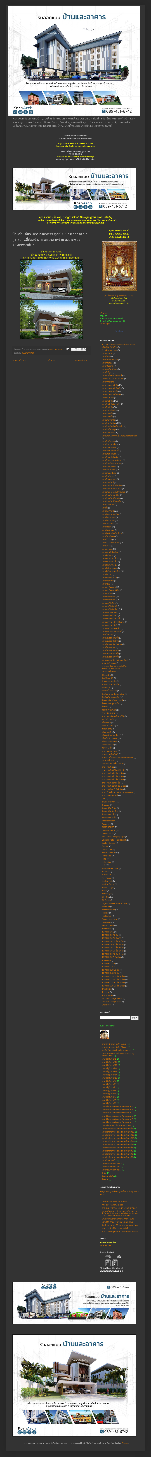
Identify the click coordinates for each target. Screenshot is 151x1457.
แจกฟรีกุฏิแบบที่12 (109, 1068)
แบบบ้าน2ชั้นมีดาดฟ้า (111, 404)
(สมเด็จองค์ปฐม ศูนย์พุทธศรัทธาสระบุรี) (119, 296)
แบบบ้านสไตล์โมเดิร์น (111, 498)
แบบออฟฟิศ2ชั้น (109, 597)
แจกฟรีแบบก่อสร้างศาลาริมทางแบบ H (117, 1122)
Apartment (106, 824)
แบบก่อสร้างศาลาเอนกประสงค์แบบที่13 (118, 1138)
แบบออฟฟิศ (107, 593)
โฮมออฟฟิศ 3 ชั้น (109, 818)
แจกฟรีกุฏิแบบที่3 (109, 1084)
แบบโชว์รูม (106, 372)
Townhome (106, 929)
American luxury (108, 821)
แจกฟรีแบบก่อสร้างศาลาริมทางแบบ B (117, 1110)
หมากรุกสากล (105, 1245)
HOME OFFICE (108, 852)
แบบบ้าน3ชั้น (107, 407)
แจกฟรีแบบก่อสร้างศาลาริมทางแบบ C (117, 1113)
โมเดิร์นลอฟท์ (107, 678)
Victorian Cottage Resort (112, 998)
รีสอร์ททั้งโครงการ (109, 691)
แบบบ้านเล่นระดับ (109, 479)
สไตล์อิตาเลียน (108, 745)
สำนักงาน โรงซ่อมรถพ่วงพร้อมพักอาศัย (117, 757)
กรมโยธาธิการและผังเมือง (112, 1205)
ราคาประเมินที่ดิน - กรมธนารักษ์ (115, 1228)
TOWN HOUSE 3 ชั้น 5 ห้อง (113, 979)
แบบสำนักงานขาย (109, 568)
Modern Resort (108, 884)
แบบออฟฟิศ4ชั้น (109, 603)
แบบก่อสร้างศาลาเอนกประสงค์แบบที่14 (118, 1141)
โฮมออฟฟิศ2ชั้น (108, 815)
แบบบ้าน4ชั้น (107, 414)
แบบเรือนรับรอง (108, 536)
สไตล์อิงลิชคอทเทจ (109, 742)
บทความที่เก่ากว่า (82, 360)
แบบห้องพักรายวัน (109, 577)
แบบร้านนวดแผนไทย (110, 514)
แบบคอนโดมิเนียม (109, 369)
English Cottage (108, 843)
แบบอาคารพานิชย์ (109, 625)
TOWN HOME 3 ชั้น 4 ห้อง (113, 941)
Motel (104, 891)
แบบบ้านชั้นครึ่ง (108, 420)
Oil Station (106, 900)
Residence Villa (108, 910)
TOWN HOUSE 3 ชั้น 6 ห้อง (113, 982)
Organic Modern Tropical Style (114, 903)
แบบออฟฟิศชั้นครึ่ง (110, 606)
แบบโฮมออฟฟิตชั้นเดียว (112, 644)
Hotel (104, 859)
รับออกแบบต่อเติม (109, 681)
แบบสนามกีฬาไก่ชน (110, 552)
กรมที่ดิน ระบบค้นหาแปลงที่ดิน (114, 1202)
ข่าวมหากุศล (105, 324)
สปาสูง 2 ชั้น (107, 748)
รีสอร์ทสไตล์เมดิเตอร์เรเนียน (113, 694)
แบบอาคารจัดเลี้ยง (109, 612)
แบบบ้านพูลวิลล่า (109, 467)
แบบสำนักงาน (107, 555)
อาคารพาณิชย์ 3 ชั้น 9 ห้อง (113, 780)
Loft (103, 865)
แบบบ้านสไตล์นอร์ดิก (110, 495)
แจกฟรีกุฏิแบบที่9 (109, 1103)
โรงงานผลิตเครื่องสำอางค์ (112, 700)
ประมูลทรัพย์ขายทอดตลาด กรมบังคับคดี (118, 1219)
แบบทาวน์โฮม (108, 398)
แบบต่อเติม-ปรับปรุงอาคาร (113, 379)
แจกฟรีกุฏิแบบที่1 (109, 1059)
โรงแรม (105, 707)
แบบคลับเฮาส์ (107, 366)
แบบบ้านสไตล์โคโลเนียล (112, 486)
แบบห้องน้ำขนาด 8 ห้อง (111, 1170)
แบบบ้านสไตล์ (108, 482)
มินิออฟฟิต (106, 675)
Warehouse (106, 1005)
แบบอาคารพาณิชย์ (110, 616)
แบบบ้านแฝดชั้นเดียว (110, 457)
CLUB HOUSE (108, 827)
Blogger (125, 1443)
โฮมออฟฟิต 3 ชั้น (109, 808)
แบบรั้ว (105, 508)
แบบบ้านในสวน (108, 441)
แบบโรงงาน (107, 540)
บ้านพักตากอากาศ (109, 350)
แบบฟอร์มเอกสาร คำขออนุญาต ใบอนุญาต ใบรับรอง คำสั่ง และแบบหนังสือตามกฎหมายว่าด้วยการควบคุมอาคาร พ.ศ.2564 (120, 1213)
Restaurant (106, 916)
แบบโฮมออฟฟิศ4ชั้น (110, 657)
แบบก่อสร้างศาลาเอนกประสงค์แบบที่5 (117, 1148)
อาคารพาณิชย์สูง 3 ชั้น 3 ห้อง (114, 786)
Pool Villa (106, 906)
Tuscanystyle (107, 995)
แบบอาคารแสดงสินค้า (111, 628)
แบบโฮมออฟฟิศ (108, 647)
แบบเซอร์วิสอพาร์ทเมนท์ (112, 375)
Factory (105, 846)
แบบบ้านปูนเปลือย (109, 444)
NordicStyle (106, 894)
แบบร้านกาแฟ (108, 511)
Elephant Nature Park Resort (114, 840)
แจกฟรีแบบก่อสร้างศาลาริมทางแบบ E (117, 1116)
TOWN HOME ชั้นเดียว (111, 957)
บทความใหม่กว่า (20, 360)
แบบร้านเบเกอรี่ (108, 520)
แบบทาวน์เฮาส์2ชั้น (110, 385)
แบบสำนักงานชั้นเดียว (111, 571)
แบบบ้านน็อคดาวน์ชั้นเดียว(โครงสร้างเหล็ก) (119, 436)
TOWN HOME (108, 932)
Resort (104, 913)
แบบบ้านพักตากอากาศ (111, 463)
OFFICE (105, 897)
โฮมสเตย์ (105, 805)
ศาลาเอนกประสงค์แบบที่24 (113, 716)
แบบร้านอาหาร (108, 524)
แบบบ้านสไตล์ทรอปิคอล (112, 489)
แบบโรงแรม (107, 549)
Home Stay (106, 856)
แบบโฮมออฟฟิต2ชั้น (110, 638)
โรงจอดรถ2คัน (108, 1176)
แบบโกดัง (106, 356)
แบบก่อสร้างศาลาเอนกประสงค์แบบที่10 (118, 1132)
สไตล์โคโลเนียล (108, 726)
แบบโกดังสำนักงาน (110, 360)
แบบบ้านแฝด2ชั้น (109, 447)
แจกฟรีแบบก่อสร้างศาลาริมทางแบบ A (117, 1106)
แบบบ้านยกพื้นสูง (109, 473)
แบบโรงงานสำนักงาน (111, 543)
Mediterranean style (110, 868)
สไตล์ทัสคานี (107, 729)
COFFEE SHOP (108, 830)
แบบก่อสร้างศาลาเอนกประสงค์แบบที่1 (117, 1129)
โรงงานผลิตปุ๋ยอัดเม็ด (110, 703)
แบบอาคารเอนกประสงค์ (112, 631)
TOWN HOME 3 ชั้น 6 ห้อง (113, 948)
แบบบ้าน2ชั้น (107, 401)
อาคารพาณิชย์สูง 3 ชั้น (111, 783)
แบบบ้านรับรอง (108, 476)
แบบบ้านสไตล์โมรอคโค (111, 501)
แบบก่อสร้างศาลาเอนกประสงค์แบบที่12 (118, 1135)
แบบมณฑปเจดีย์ (109, 505)
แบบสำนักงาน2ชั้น (109, 558)
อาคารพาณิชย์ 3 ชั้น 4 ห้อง (113, 776)
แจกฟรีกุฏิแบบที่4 (109, 1087)
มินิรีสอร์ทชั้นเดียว (109, 672)
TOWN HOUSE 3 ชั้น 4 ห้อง (113, 976)
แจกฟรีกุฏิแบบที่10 (109, 1062)
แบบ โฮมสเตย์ (107, 635)
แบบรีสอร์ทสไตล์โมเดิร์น (112, 533)
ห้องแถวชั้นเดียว (108, 761)
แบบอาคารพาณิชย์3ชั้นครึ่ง (113, 622)
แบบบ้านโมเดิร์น (109, 470)
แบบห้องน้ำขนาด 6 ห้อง (111, 1167)
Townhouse (106, 960)
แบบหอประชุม (108, 581)
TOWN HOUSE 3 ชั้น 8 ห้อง (113, 986)
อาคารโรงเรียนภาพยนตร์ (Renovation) (117, 792)
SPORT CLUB (108, 925)
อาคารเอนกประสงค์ (110, 795)
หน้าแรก (51, 360)
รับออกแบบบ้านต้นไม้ (110, 684)
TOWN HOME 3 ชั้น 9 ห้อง (113, 954)
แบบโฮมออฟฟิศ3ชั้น (110, 654)
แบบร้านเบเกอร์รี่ (109, 517)
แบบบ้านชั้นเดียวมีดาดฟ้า (112, 426)
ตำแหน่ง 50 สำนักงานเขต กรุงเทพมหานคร (119, 1208)
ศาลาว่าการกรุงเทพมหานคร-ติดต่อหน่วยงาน (120, 1231)
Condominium (107, 833)
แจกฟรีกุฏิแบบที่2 (109, 1081)
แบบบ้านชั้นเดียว (28, 353)
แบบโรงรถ (106, 546)
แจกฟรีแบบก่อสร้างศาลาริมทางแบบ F (117, 1119)
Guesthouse (107, 849)
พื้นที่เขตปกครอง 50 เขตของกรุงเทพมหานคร (120, 1225)
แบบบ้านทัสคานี (108, 432)
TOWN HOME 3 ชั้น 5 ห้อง (113, 945)
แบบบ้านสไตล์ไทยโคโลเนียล (113, 492)
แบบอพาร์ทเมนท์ (109, 587)
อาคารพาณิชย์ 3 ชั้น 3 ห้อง (113, 773)
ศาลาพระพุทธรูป (108, 713)
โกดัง (104, 1173)
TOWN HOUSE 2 (109, 967)
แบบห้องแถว (107, 574)
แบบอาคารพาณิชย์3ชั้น (111, 619)
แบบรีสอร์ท (106, 527)
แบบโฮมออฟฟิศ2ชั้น (110, 650)
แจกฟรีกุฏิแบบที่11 (109, 1065)
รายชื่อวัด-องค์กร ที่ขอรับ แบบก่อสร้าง (117, 1050)
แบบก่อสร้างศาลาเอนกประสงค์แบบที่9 (117, 1157)
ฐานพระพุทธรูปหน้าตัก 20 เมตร (114, 1047)
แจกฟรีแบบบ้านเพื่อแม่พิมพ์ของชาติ (116, 1125)
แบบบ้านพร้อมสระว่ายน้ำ (112, 460)
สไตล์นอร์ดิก (107, 732)
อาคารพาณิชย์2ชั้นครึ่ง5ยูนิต (113, 770)
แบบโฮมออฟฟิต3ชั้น (110, 641)
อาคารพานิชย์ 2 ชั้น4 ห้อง (112, 789)
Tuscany (105, 992)
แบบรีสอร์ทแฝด (108, 530)
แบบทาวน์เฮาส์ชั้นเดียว (111, 395)
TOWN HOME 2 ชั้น (110, 935)
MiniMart (105, 872)
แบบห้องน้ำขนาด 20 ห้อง (112, 1164)
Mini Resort (106, 878)
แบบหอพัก (106, 584)
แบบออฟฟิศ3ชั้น (109, 600)
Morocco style (107, 887)
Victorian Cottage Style (111, 1002)
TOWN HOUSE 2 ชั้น (110, 970)
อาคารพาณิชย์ (108, 767)
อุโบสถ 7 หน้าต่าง (109, 802)
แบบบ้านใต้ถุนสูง (109, 429)
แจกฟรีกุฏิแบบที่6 (109, 1094)
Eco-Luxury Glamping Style (113, 837)
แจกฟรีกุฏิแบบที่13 (109, 1071)
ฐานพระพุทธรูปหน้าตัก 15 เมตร (114, 1044)
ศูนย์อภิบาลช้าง (108, 719)
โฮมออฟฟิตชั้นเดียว (110, 811)
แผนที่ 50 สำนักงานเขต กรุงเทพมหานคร (118, 1222)
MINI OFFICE (107, 875)
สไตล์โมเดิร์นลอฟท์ (109, 738)
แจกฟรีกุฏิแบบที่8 (109, 1100)
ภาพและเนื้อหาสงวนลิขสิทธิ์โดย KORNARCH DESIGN (114, 667)
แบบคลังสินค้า (108, 363)
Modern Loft (107, 881)
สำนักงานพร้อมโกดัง (110, 754)
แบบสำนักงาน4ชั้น (109, 565)
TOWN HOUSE (108, 964)
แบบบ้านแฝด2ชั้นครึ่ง (111, 451)
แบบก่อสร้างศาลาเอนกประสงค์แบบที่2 (117, 1144)
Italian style (106, 862)
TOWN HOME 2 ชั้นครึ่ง (111, 938)
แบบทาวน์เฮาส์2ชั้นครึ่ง (111, 388)
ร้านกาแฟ (106, 688)
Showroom (106, 922)
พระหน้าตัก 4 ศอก (109, 663)
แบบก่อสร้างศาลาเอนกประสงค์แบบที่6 (117, 1151)
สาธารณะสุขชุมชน (109, 751)
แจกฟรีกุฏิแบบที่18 (109, 1078)
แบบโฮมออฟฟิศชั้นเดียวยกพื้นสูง (115, 660)
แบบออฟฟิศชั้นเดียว (110, 609)
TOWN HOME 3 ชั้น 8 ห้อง (113, 951)
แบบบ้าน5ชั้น (107, 417)
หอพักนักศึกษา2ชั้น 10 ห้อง (113, 764)
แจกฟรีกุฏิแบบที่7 (109, 1097)
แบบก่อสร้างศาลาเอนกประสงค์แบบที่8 (117, 1154)
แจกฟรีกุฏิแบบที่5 (109, 1091)
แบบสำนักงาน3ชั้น (109, 562)
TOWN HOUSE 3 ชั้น (110, 973)
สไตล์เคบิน (106, 722)
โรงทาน (105, 1179)
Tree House (107, 989)
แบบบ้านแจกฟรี (108, 1160)
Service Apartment (109, 919)
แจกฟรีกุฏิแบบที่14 (109, 1075)
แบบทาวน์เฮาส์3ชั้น (110, 391)
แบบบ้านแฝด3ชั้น (109, 454)
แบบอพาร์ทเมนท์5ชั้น (110, 590)
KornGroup (119, 331)
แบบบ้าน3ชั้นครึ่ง (109, 410)
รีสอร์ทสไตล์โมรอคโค (110, 697)
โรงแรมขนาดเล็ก (109, 710)
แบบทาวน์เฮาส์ (108, 382)
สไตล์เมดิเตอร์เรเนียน (110, 735)
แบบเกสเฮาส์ (107, 353)
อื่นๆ (103, 799)
